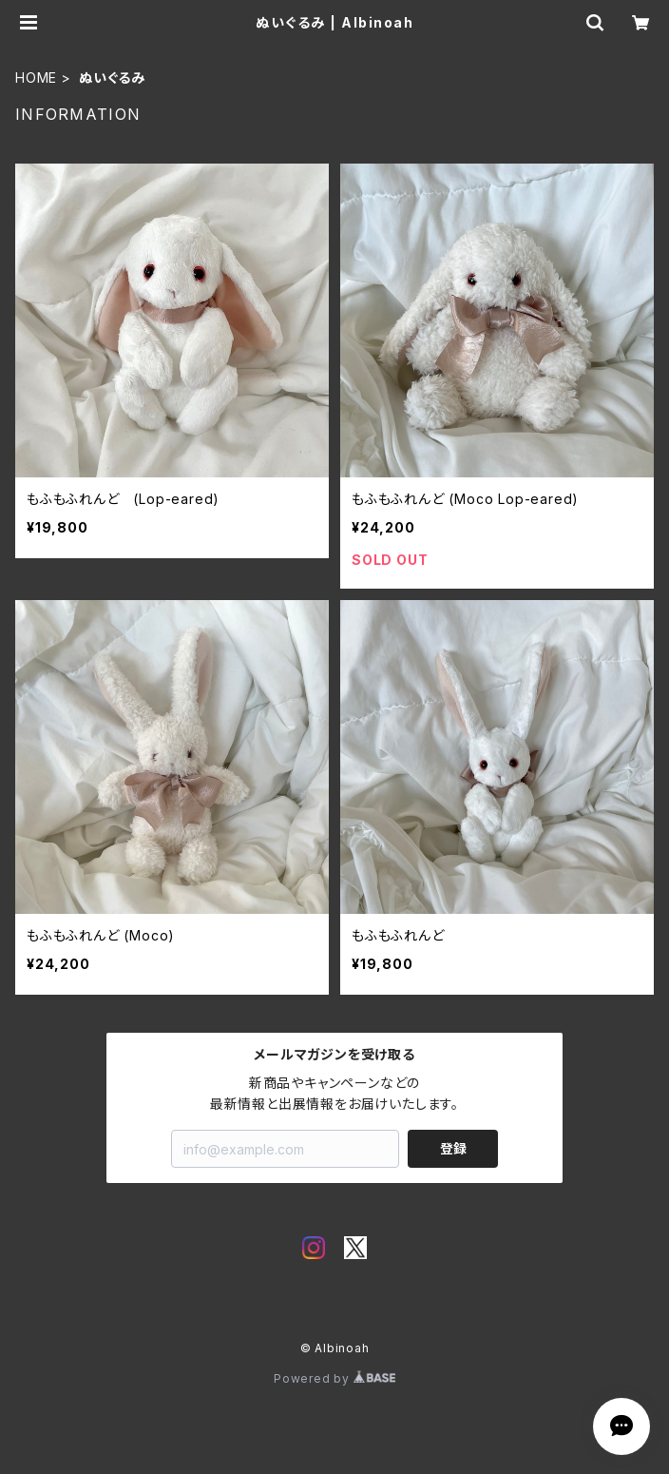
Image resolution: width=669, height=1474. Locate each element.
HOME (36, 77)
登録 (453, 1148)
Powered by (334, 1378)
